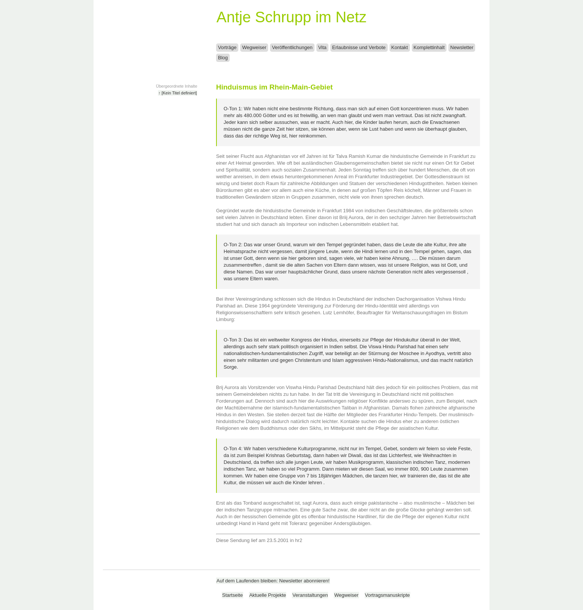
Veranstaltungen (310, 595)
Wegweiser (254, 47)
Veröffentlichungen (292, 47)
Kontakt (399, 47)
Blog (223, 57)
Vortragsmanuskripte (387, 595)
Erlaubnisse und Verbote (359, 47)
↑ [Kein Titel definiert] (177, 93)
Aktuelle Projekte (267, 595)
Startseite (232, 595)
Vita (322, 47)
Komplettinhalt (429, 47)
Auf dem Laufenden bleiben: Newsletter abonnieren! (273, 581)
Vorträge (227, 47)
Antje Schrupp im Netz (291, 17)
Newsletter (461, 47)
